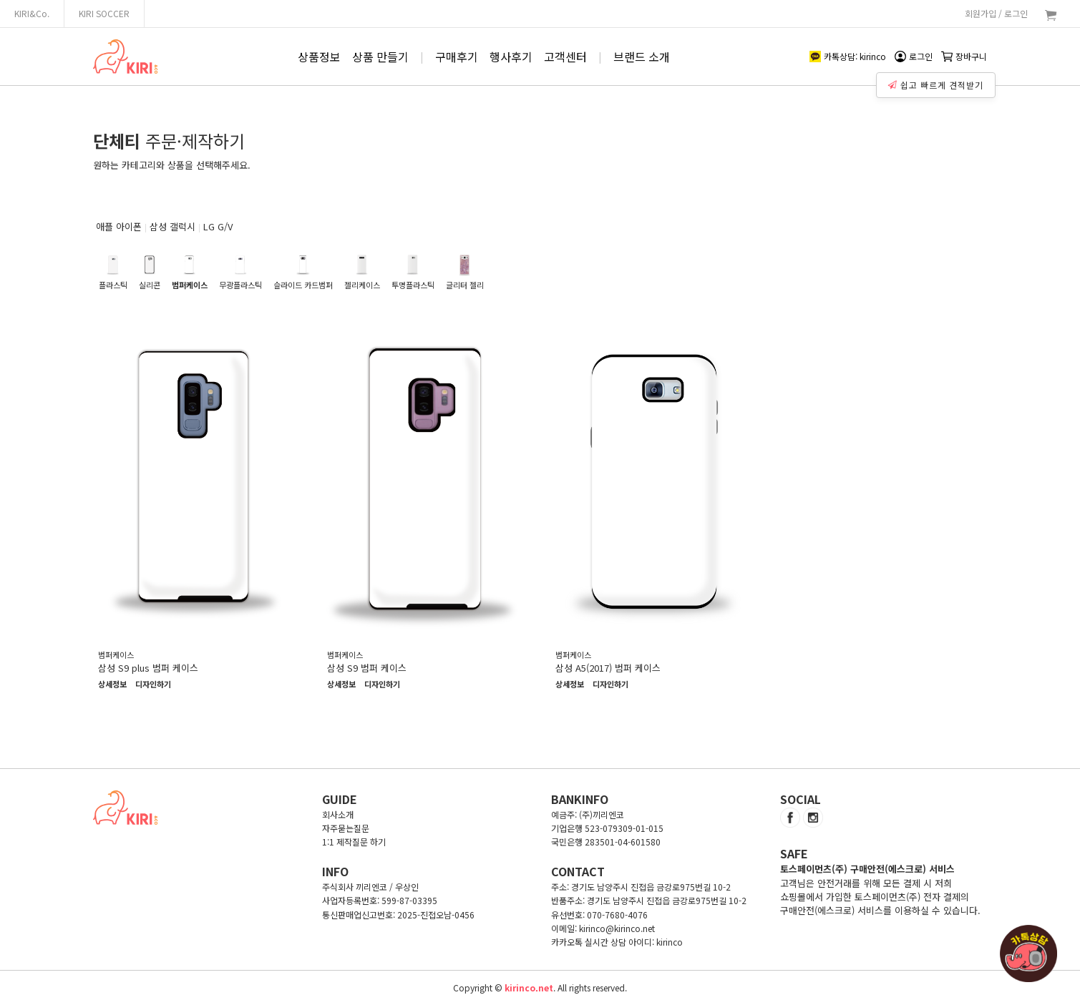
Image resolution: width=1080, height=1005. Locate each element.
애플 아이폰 (119, 226)
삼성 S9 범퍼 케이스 (367, 668)
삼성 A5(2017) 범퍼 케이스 (608, 668)
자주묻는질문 (345, 828)
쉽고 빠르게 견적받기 (937, 81)
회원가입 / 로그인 (996, 13)
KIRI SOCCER (104, 13)
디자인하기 (153, 685)
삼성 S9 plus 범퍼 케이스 (148, 668)
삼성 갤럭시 (172, 226)
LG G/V (218, 226)
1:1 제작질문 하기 (354, 841)
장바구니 (964, 56)
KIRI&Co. (31, 13)
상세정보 (112, 685)
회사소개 (338, 814)
